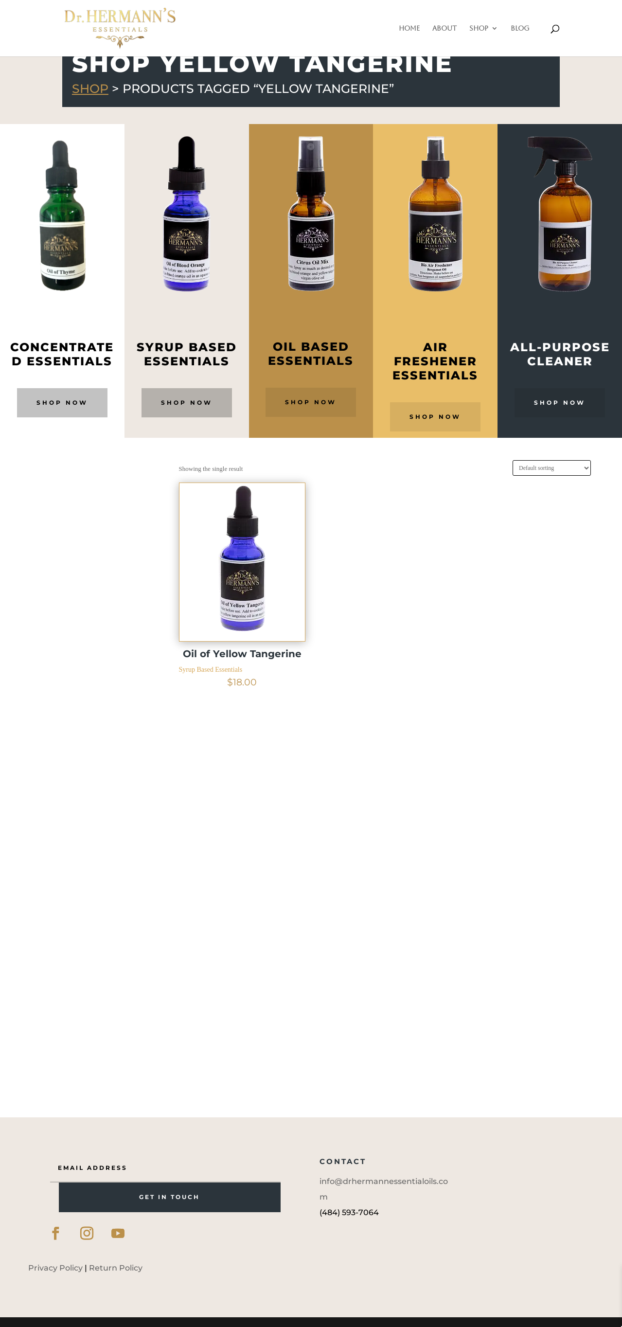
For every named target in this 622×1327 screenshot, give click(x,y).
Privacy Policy (55, 1268)
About (444, 28)
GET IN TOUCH (169, 1197)
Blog (520, 28)
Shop (478, 28)
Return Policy (115, 1268)
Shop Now (62, 402)
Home (409, 28)
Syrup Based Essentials (211, 669)
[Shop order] (552, 468)
